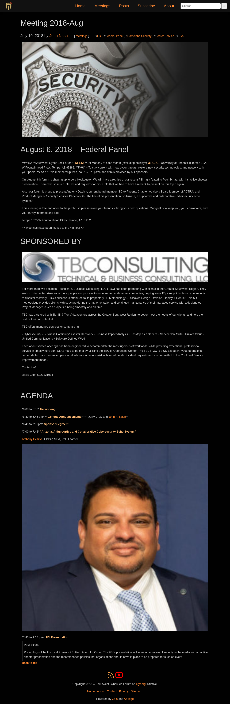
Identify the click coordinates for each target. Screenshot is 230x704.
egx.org (141, 684)
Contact (112, 691)
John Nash (58, 35)
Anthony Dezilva (32, 439)
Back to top (30, 662)
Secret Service (164, 36)
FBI (99, 36)
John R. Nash (117, 416)
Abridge (129, 698)
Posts (124, 6)
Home (80, 6)
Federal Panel (114, 36)
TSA (181, 36)
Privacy (123, 691)
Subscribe (146, 6)
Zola (115, 698)
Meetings (102, 6)
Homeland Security (139, 36)
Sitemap (136, 691)
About (169, 6)
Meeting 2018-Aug (51, 23)
